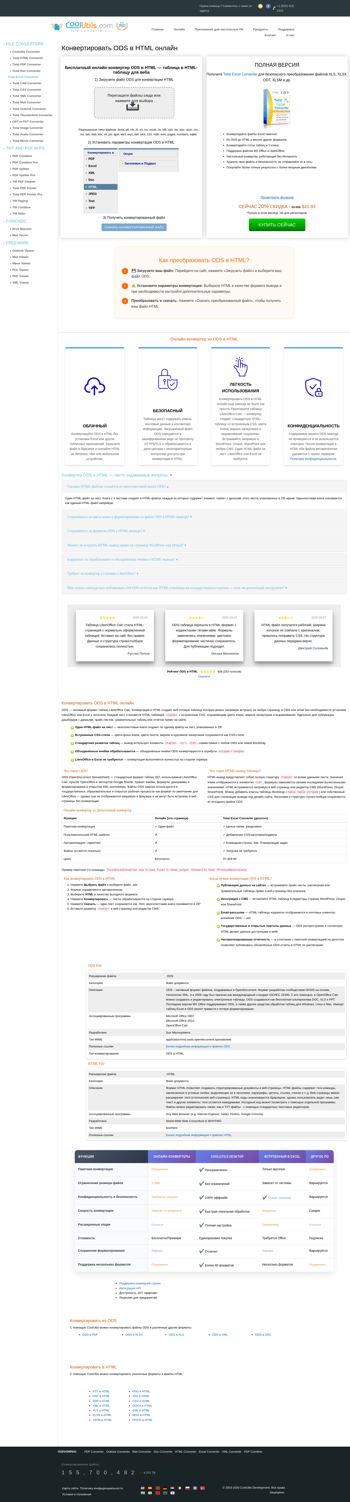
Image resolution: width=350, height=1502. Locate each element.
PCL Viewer (20, 270)
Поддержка (286, 29)
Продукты (260, 29)
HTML (92, 187)
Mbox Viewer (21, 263)
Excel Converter (209, 1451)
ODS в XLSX (134, 1334)
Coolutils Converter (26, 51)
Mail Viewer (20, 257)
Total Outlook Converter (29, 109)
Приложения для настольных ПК (219, 29)
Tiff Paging (20, 201)
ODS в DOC (263, 1334)
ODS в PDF (90, 1334)
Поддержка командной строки (139, 1283)
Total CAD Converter (27, 83)
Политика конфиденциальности (313, 459)
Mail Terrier (20, 235)
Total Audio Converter (27, 134)
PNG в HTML (141, 1391)
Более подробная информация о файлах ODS (198, 1046)
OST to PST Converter (28, 121)
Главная (158, 29)
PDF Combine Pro (25, 162)
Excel (92, 166)
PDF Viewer (20, 276)
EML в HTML (141, 1410)
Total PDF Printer (24, 188)
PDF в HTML (101, 1401)
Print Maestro (21, 229)
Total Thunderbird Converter (32, 115)
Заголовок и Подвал (140, 163)
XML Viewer (20, 282)
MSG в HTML (141, 1415)
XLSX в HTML (102, 1415)
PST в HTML (101, 1391)
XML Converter (232, 1451)
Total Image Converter (28, 128)
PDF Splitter (20, 169)
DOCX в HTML (142, 1405)
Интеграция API (130, 1288)
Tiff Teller (19, 213)
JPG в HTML (141, 1396)
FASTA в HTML (142, 1420)
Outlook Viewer (23, 250)
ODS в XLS (176, 1334)
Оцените (204, 676)
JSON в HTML (102, 1420)
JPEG (92, 194)
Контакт (270, 35)
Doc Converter (163, 1451)
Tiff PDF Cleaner (23, 181)
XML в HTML (101, 1405)
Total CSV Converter (26, 89)
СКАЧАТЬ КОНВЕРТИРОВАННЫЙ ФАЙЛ (133, 227)
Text (91, 201)
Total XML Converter (26, 96)
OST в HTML (101, 1396)
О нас (290, 35)
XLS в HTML (101, 1410)
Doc (91, 180)
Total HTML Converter (27, 58)
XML (91, 173)
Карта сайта (70, 1488)
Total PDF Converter (26, 64)
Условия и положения (76, 1494)
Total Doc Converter (26, 71)
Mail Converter (141, 1451)
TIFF (91, 208)
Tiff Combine (21, 207)
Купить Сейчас (277, 224)
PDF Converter (94, 1451)
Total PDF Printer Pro (27, 194)
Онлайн (179, 29)
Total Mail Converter (26, 102)
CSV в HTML (141, 1401)
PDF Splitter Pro (23, 175)
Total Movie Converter (28, 140)
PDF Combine (22, 156)
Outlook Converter (118, 1451)
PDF (91, 159)
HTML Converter (185, 1451)
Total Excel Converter (23, 77)
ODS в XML (220, 1334)
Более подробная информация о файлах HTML (199, 1135)
